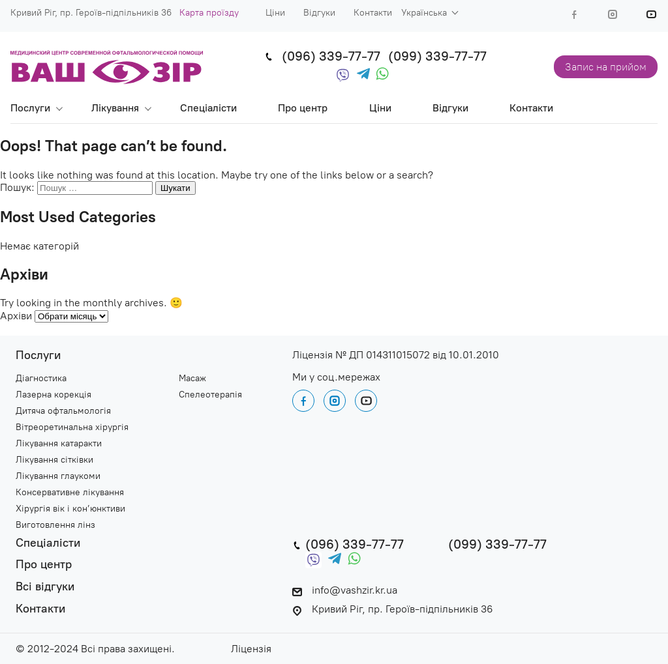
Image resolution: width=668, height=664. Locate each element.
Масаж (192, 378)
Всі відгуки (45, 587)
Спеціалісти (208, 108)
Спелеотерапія (210, 395)
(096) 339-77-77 (331, 56)
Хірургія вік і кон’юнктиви (70, 509)
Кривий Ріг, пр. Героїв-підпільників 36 (392, 609)
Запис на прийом (605, 67)
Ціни (275, 13)
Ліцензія (251, 648)
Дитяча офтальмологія (63, 411)
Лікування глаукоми (58, 476)
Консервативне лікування (70, 492)
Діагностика (41, 378)
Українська (424, 13)
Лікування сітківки (54, 460)
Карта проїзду (209, 13)
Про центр (302, 108)
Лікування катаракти (59, 444)
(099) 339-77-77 (437, 56)
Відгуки (319, 13)
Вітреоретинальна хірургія (72, 427)
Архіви (16, 316)
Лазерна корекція (53, 395)
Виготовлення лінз (55, 525)
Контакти (373, 13)
